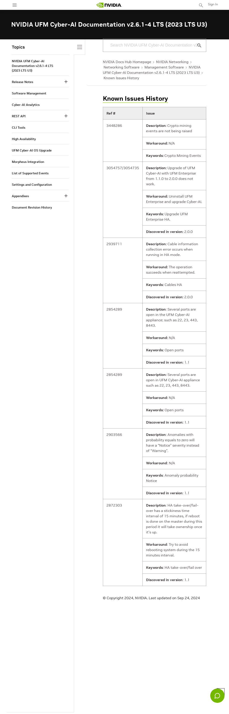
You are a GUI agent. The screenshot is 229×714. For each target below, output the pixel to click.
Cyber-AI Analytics (26, 105)
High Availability (24, 139)
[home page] (109, 5)
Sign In (213, 4)
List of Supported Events (30, 173)
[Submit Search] (196, 45)
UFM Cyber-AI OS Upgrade (32, 150)
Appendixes (20, 196)
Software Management (29, 93)
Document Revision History (32, 207)
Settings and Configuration (32, 185)
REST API (18, 116)
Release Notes (22, 82)
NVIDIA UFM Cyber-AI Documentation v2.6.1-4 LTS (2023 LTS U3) (32, 65)
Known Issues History (121, 78)
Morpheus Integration (28, 162)
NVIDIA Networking (172, 62)
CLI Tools (18, 128)
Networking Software (122, 67)
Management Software (164, 67)
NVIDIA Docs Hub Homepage (127, 62)
